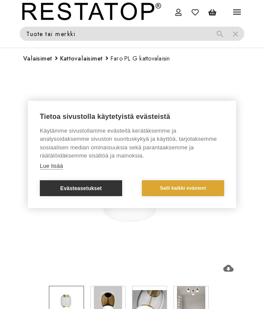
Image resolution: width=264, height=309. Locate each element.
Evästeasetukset (81, 188)
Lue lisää (51, 166)
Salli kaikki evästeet (183, 188)
